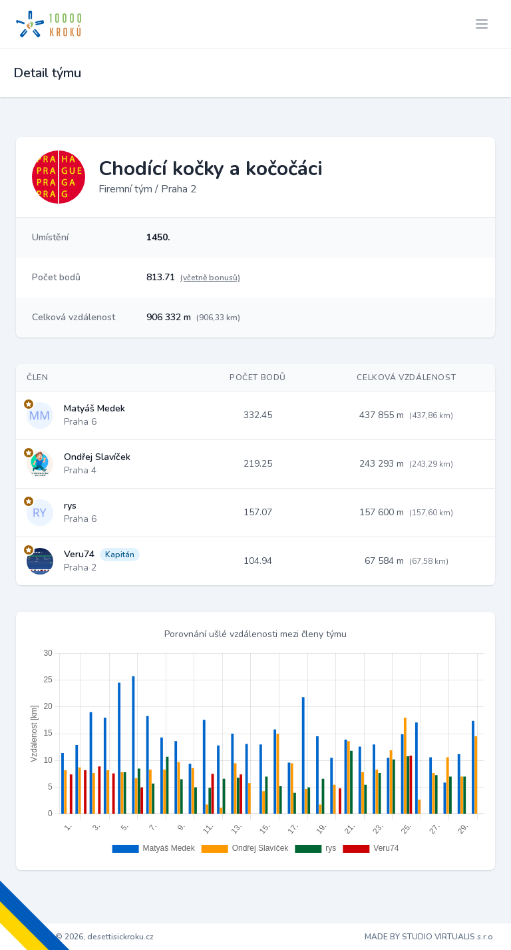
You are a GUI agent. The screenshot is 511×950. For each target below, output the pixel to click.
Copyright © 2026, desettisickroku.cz (85, 936)
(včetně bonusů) (210, 277)
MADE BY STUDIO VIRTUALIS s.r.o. (430, 936)
